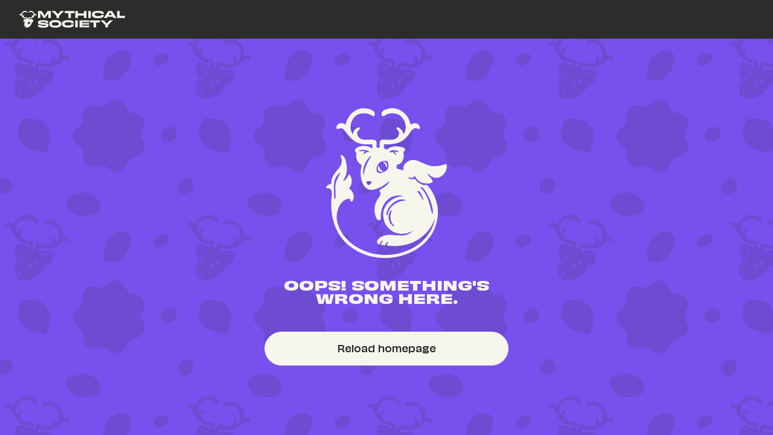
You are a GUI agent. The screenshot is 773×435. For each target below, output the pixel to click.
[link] (72, 19)
